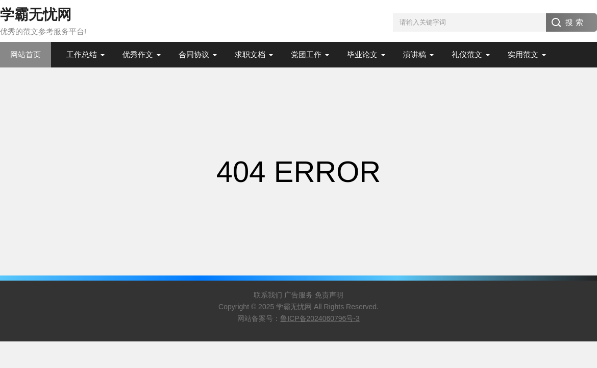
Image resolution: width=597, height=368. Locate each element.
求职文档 (250, 54)
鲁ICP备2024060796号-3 (320, 318)
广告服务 (298, 295)
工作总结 (81, 54)
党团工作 (306, 54)
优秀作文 (137, 54)
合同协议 (194, 54)
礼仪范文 (467, 54)
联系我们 (268, 295)
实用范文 (523, 54)
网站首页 (25, 54)
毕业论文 (362, 54)
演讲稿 (414, 54)
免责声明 (329, 295)
